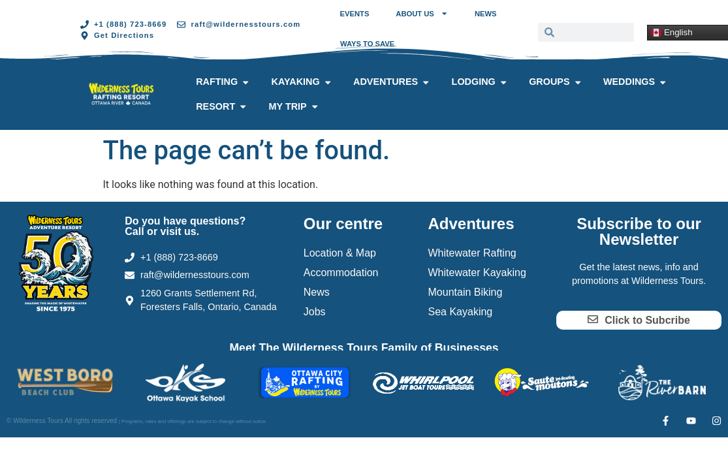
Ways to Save (367, 44)
